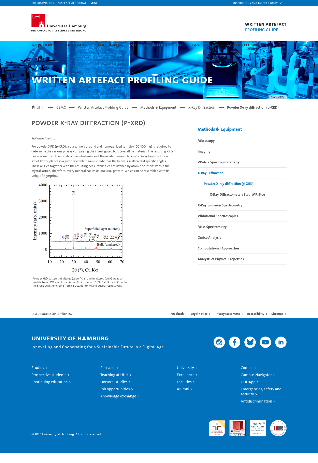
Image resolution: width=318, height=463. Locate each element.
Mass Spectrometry (212, 237)
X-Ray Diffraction (210, 183)
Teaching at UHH (114, 385)
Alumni (183, 399)
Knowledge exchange (118, 406)
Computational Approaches (218, 258)
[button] (257, 3)
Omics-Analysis (209, 248)
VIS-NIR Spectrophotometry (219, 172)
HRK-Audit (257, 432)
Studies (37, 378)
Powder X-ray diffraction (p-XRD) (229, 194)
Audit (233, 432)
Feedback (177, 324)
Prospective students (48, 385)
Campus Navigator (256, 385)
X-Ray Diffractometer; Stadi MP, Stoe (237, 205)
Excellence (185, 385)
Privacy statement (227, 324)
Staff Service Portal (72, 3)
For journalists (42, 3)
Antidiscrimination (256, 411)
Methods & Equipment (155, 44)
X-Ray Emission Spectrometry (220, 215)
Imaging (204, 162)
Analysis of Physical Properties (221, 269)
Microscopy (206, 151)
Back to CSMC (245, 44)
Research (108, 378)
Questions (43, 44)
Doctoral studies (114, 392)
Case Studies (205, 44)
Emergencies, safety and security (261, 402)
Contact (247, 378)
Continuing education (49, 392)
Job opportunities (115, 399)
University (185, 378)
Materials (108, 44)
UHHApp (248, 392)
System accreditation (278, 434)
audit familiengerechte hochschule (217, 436)
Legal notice (199, 324)
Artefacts (76, 44)
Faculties (184, 392)
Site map (277, 324)
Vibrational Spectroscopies (218, 226)
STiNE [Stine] (94, 3)
